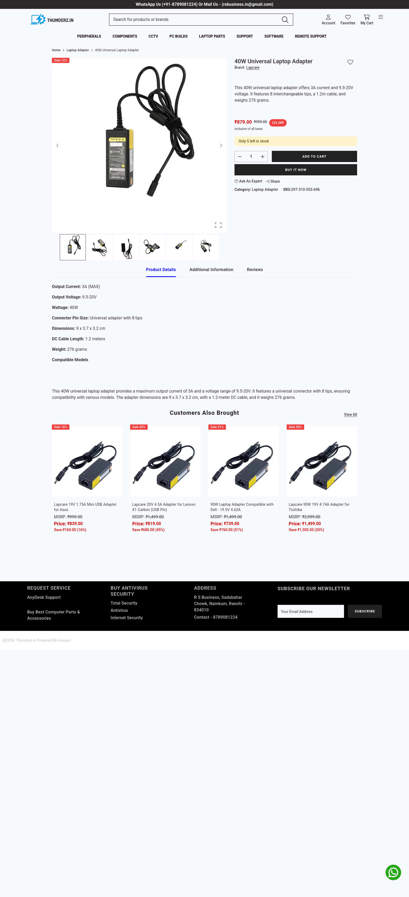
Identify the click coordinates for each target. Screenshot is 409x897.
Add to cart (314, 156)
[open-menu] (380, 17)
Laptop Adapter (265, 189)
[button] (139, 145)
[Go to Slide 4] (153, 247)
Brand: (246, 67)
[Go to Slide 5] (179, 247)
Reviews (255, 269)
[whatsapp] (393, 872)
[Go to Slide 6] (206, 247)
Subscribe (365, 611)
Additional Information (211, 269)
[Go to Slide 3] (126, 247)
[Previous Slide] (57, 145)
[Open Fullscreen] (218, 225)
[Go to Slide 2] (99, 247)
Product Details (161, 269)
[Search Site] (195, 19)
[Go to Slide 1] (73, 247)
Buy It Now (295, 170)
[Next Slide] (220, 145)
